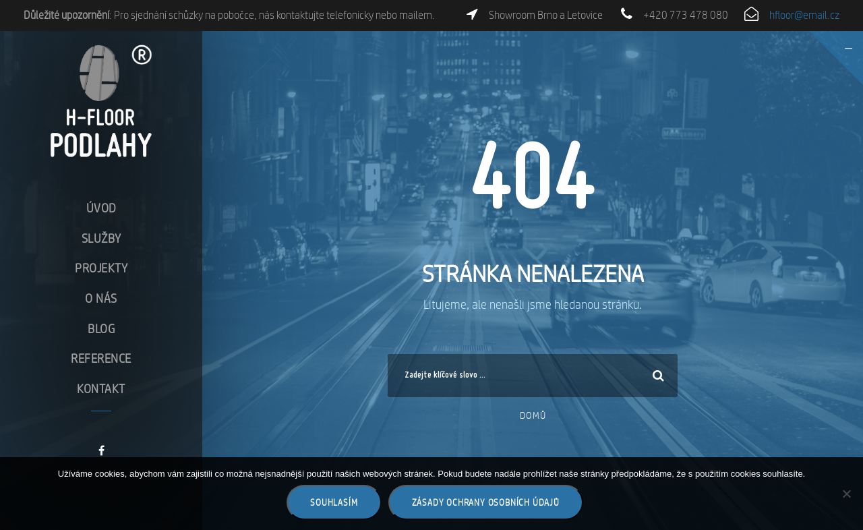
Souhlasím (333, 502)
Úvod (101, 208)
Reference (101, 358)
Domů (533, 415)
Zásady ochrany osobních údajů (486, 502)
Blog (101, 328)
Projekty (101, 268)
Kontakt (101, 388)
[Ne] (846, 493)
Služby (101, 237)
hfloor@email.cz (804, 15)
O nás (101, 297)
